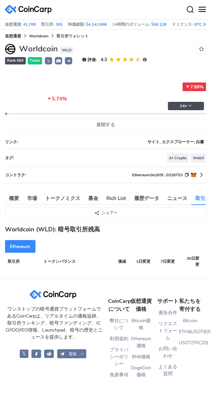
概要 (14, 198)
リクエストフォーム (168, 331)
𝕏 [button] (48, 61)
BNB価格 (141, 357)
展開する (105, 125)
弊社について (119, 324)
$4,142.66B (96, 24)
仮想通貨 (13, 36)
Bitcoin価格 (140, 324)
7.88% (194, 87)
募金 (93, 198)
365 (59, 24)
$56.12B (159, 24)
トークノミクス (62, 198)
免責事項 (119, 375)
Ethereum (20, 246)
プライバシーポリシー (119, 357)
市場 (32, 198)
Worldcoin (38, 36)
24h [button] (186, 106)
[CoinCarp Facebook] (36, 354)
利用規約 (119, 339)
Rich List (116, 198)
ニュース (177, 198)
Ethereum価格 (141, 342)
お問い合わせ (168, 352)
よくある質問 (168, 370)
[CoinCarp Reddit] (49, 354)
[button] (58, 60)
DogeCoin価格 (141, 371)
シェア (104, 213)
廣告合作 (168, 313)
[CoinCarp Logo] (30, 9)
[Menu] (202, 10)
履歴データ (146, 198)
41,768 (29, 24)
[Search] (190, 10)
